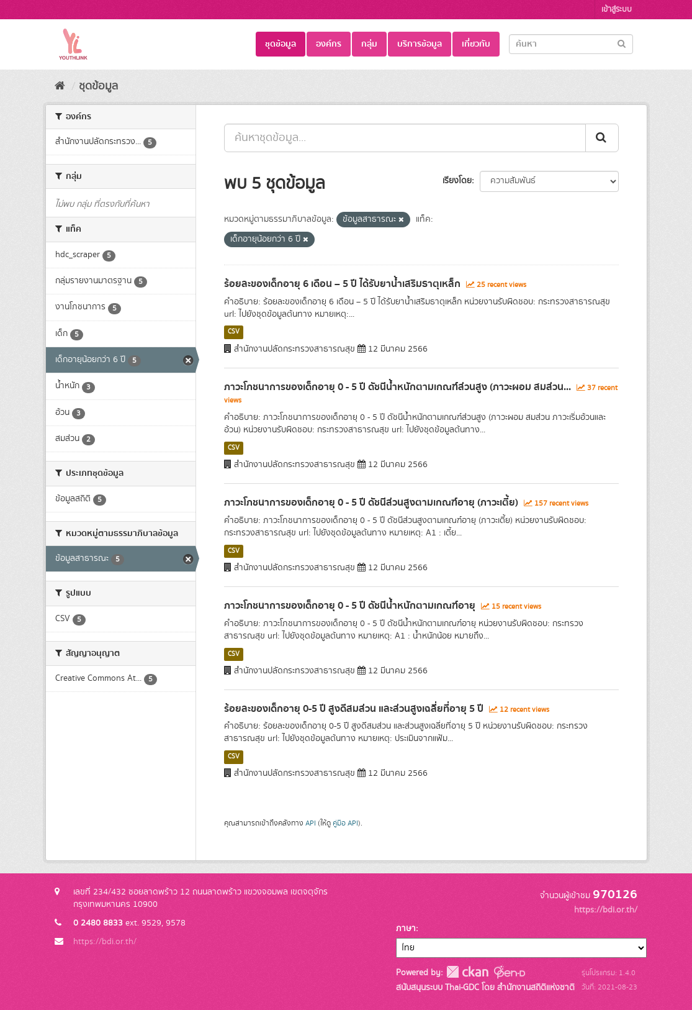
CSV (234, 332)
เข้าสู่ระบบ (616, 10)
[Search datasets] (571, 44)
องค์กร (328, 44)
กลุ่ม (369, 44)
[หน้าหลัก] (60, 86)
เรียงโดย (457, 181)
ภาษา (406, 928)
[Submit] (621, 43)
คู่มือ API (345, 823)
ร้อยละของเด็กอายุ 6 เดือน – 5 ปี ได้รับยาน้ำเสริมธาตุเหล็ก (342, 284)
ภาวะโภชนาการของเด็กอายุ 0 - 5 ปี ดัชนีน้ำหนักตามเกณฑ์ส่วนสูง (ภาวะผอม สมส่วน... (397, 387)
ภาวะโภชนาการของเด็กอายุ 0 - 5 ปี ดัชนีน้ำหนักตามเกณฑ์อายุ (349, 606)
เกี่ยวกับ (476, 44)
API (310, 823)
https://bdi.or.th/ (105, 941)
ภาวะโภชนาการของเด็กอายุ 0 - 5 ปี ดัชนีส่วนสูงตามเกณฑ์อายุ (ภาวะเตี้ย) (371, 502)
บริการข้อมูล (419, 44)
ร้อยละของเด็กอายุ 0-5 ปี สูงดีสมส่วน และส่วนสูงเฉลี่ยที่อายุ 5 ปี (353, 709)
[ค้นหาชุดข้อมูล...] (405, 138)
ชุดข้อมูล (280, 44)
